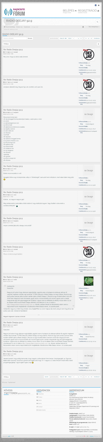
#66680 (6, 112)
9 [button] (88, 38)
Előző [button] (69, 38)
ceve (15, 168)
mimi (15, 354)
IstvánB (16, 52)
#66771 (6, 82)
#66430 (6, 354)
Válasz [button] (6, 44)
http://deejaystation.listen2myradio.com (35, 343)
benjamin (16, 112)
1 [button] (73, 38)
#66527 (6, 279)
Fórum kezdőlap (10, 27)
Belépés (70, 10)
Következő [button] (97, 38)
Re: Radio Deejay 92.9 (13, 50)
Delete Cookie (41, 410)
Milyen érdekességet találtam (12, 254)
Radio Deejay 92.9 (12, 34)
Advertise (40, 394)
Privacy (39, 397)
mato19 (15, 325)
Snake (15, 279)
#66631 (6, 221)
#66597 (6, 249)
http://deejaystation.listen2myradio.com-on (21, 304)
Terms (39, 403)
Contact (39, 406)
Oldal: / (63, 38)
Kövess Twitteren (17, 392)
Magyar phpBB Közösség (18, 439)
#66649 (6, 168)
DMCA (39, 400)
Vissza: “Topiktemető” (9, 382)
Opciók (46, 376)
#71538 (6, 52)
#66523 (6, 325)
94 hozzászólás (54, 38)
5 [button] (78, 38)
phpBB (9, 436)
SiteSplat (92, 436)
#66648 (6, 195)
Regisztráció (88, 10)
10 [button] (91, 38)
